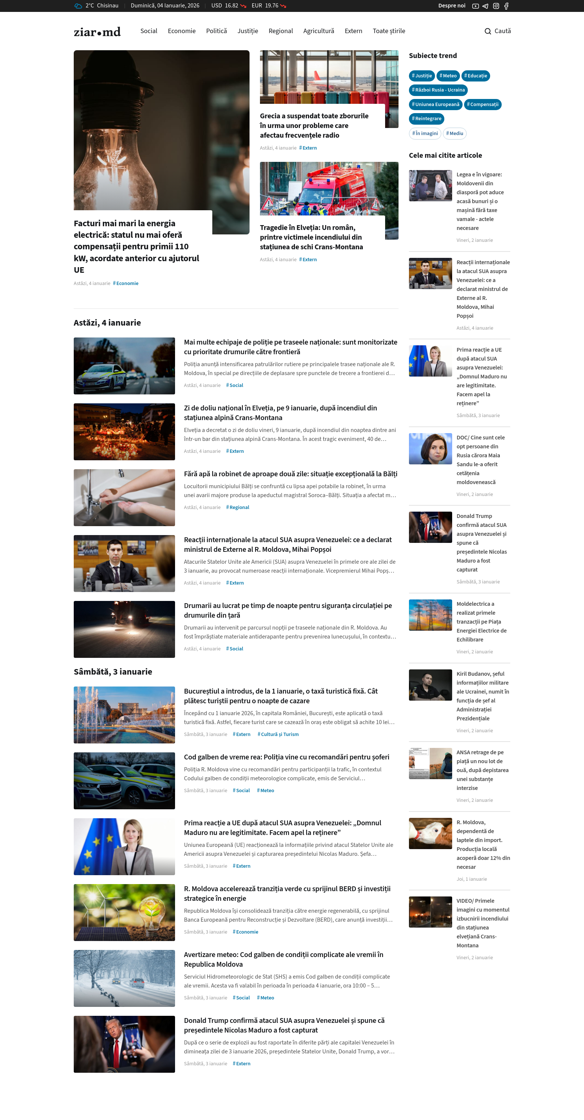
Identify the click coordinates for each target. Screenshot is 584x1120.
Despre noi (452, 5)
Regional (281, 31)
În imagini (425, 133)
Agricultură (319, 31)
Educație (476, 76)
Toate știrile (389, 31)
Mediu (454, 133)
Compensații (483, 104)
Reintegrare (426, 118)
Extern (353, 31)
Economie (182, 31)
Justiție (248, 31)
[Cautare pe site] (492, 31)
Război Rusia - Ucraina (438, 90)
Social (149, 31)
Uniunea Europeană (436, 104)
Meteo (448, 76)
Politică (216, 31)
